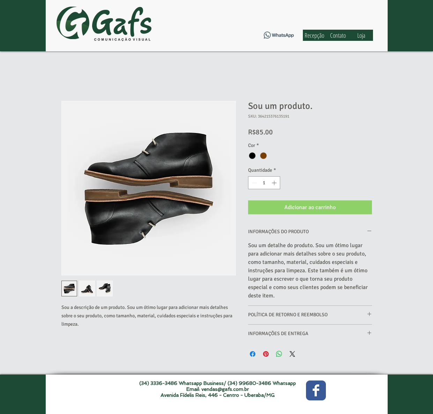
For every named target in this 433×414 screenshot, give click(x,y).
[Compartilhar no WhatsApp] (279, 354)
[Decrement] (253, 183)
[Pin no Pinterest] (266, 354)
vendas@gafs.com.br (225, 389)
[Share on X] (292, 354)
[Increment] (274, 183)
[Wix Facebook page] (316, 390)
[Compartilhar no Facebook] (252, 354)
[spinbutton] (264, 183)
